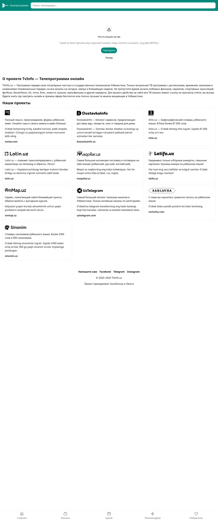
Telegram (119, 271)
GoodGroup (116, 283)
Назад (108, 57)
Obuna (130, 283)
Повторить (109, 50)
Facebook (105, 271)
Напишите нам (87, 271)
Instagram (133, 271)
